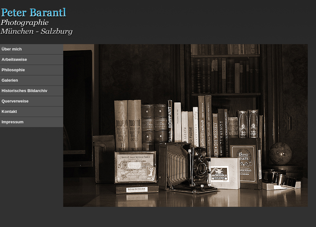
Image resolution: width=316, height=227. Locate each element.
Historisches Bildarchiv (24, 90)
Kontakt (9, 111)
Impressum (12, 121)
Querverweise (15, 101)
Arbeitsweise (14, 59)
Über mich (12, 49)
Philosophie (13, 69)
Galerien (10, 80)
